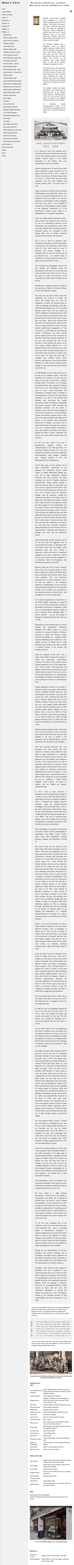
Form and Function (8, 104)
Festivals (5, 23)
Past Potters (6, 118)
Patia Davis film (7, 75)
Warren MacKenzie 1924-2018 (12, 130)
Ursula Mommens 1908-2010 (11, 141)
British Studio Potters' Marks (11, 92)
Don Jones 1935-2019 (9, 127)
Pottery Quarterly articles (10, 55)
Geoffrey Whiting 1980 (9, 78)
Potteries (5, 29)
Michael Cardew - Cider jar (11, 63)
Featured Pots (7, 35)
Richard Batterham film (10, 66)
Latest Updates (6, 12)
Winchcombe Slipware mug (11, 115)
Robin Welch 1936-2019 (10, 124)
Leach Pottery (7, 144)
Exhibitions (6, 20)
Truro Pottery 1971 (8, 46)
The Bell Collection (8, 43)
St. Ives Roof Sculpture (10, 112)
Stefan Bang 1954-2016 (10, 133)
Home (3, 9)
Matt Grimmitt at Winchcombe (12, 89)
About (3, 153)
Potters (4, 150)
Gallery (5, 17)
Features (5, 32)
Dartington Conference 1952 (11, 52)
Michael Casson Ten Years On (12, 87)
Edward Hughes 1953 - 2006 (11, 69)
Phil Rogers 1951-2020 (10, 61)
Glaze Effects (7, 98)
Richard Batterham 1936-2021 (12, 58)
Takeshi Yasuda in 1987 (10, 38)
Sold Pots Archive (7, 15)
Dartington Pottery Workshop (11, 110)
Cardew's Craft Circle (9, 95)
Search (4, 156)
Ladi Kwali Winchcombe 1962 (12, 81)
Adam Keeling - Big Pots (10, 107)
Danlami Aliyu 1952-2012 (10, 138)
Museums (5, 26)
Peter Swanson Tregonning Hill (12, 84)
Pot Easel (6, 101)
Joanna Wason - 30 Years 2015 (12, 72)
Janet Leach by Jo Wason (11, 40)
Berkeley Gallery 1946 (9, 49)
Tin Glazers (6, 121)
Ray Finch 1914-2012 (9, 136)
